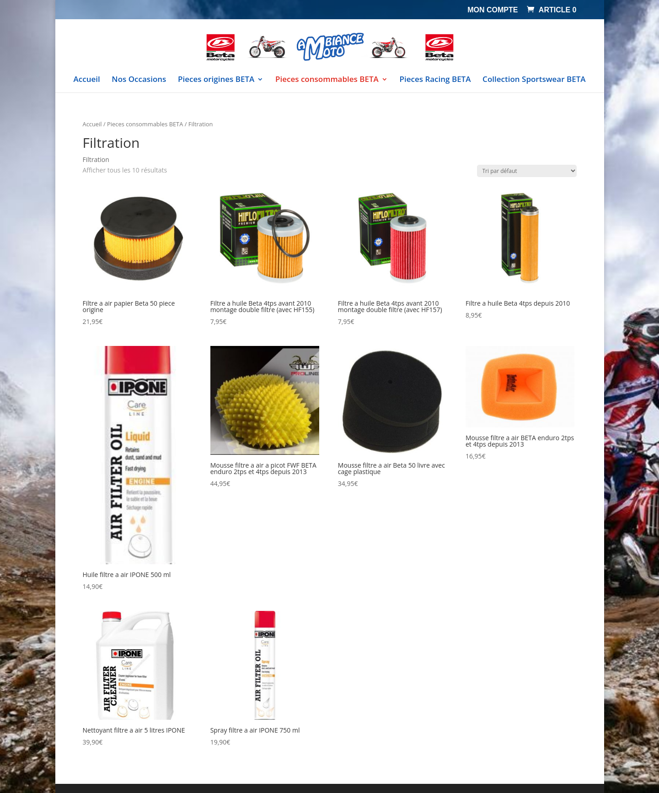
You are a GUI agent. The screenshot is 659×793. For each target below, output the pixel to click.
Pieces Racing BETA (435, 80)
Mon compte (492, 10)
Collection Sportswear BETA (533, 80)
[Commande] (527, 171)
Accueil (87, 80)
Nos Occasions (139, 80)
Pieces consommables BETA (327, 80)
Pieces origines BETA (216, 80)
